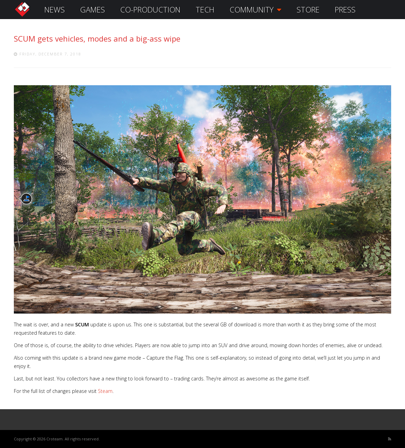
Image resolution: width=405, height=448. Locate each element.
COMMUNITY (255, 9)
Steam (105, 391)
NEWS (54, 9)
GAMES (92, 9)
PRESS (345, 9)
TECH (205, 9)
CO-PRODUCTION (150, 9)
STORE (308, 9)
